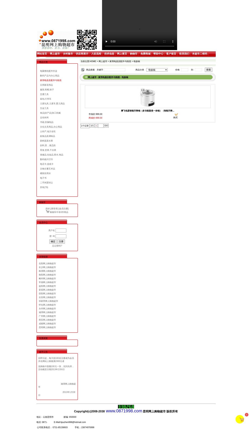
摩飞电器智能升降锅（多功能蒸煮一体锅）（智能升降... (147, 110)
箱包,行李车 (45, 99)
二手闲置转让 (46, 182)
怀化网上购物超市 (47, 305)
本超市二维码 (199, 53)
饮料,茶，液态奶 (48, 145)
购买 (175, 117)
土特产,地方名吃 (48, 131)
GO (106, 125)
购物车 (133, 53)
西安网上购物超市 (47, 320)
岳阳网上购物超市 (47, 263)
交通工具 (44, 94)
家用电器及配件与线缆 (50, 80)
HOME (93, 61)
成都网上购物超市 (47, 323)
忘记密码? (57, 246)
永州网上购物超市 (47, 308)
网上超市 (55, 53)
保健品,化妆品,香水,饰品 (51, 154)
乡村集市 (68, 53)
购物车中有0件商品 (57, 212)
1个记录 (85, 126)
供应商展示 (82, 53)
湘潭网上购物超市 (47, 312)
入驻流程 (96, 53)
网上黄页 (122, 53)
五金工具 (44, 108)
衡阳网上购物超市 (47, 275)
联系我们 (184, 53)
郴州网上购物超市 (47, 278)
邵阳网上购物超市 (47, 293)
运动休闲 (44, 117)
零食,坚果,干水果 (48, 150)
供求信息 (109, 53)
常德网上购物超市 (47, 282)
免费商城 (145, 53)
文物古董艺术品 (47, 168)
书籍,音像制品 (46, 122)
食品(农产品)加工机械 (50, 113)
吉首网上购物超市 (47, 297)
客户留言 (171, 53)
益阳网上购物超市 (47, 286)
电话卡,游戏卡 (46, 164)
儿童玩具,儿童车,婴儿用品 (52, 103)
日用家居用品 (46, 85)
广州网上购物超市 (47, 316)
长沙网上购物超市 (47, 267)
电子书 (43, 178)
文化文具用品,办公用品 (51, 127)
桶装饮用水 (45, 173)
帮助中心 (158, 53)
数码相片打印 (46, 159)
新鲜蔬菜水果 (46, 141)
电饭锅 (137, 61)
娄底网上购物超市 (47, 290)
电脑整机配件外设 (48, 71)
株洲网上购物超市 (47, 271)
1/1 (92, 125)
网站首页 (42, 53)
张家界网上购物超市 (48, 301)
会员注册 (63, 208)
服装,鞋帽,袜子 (47, 89)
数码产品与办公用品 (49, 75)
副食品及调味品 (47, 136)
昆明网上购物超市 (47, 327)
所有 (42, 187)
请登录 (54, 208)
